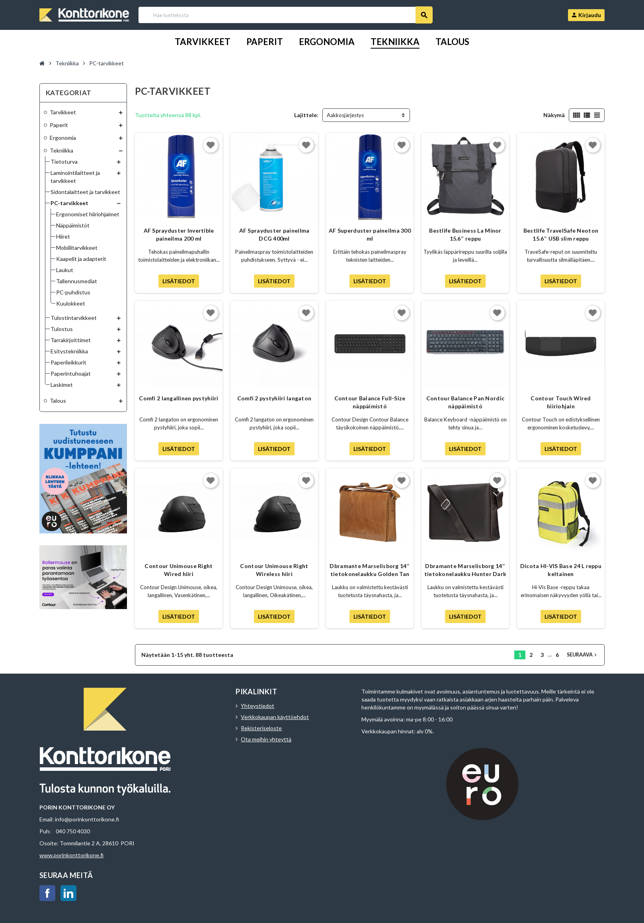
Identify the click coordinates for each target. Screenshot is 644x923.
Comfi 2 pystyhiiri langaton (274, 398)
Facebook (47, 893)
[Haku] (285, 15)
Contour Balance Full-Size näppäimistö (370, 402)
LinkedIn (68, 893)
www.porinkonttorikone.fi (71, 855)
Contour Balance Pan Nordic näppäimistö (465, 402)
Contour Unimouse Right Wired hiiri (178, 569)
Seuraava (582, 655)
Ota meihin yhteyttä (266, 739)
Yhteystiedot (257, 705)
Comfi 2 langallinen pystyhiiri (178, 398)
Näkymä (554, 115)
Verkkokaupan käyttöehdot (275, 716)
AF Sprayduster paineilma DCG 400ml (274, 234)
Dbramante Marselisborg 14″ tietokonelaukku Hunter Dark (465, 569)
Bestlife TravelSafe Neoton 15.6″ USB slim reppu (560, 234)
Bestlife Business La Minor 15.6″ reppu (465, 234)
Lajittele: (306, 115)
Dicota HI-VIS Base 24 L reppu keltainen (560, 569)
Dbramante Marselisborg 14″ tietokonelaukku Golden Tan (370, 569)
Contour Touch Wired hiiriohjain (561, 402)
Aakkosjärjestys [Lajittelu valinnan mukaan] (345, 115)
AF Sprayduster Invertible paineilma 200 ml (179, 234)
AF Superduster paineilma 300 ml (370, 234)
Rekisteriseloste (261, 728)
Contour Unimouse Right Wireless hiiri (274, 569)
